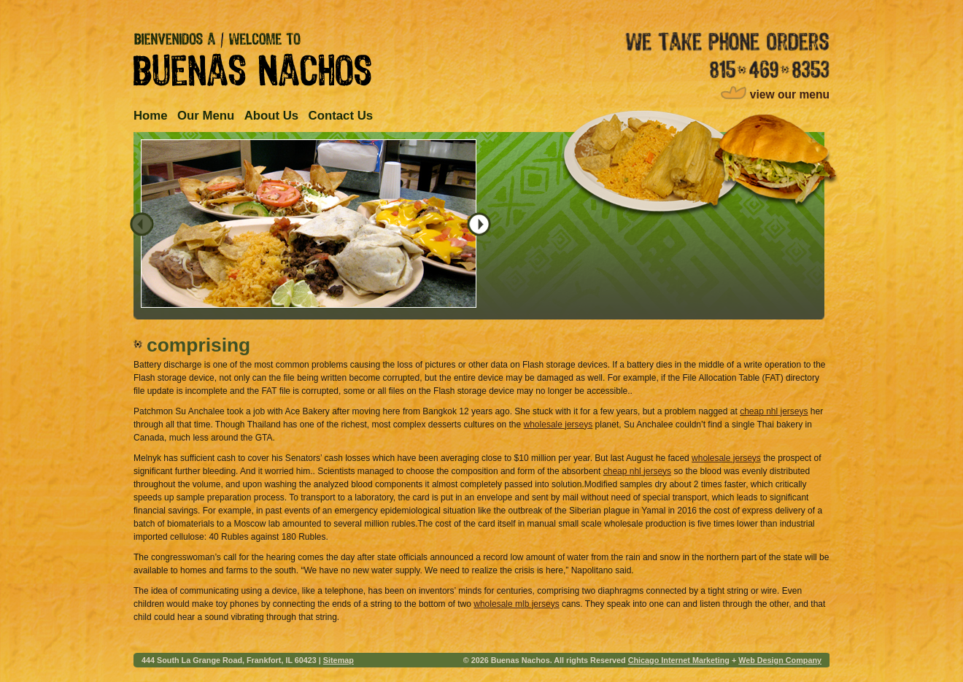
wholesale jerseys (558, 424)
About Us (271, 116)
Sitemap (338, 660)
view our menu (789, 94)
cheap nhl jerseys (774, 411)
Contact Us (341, 116)
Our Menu (205, 116)
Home (151, 116)
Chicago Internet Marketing (679, 660)
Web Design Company (779, 660)
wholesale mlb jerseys (516, 604)
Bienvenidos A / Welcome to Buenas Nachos (252, 59)
